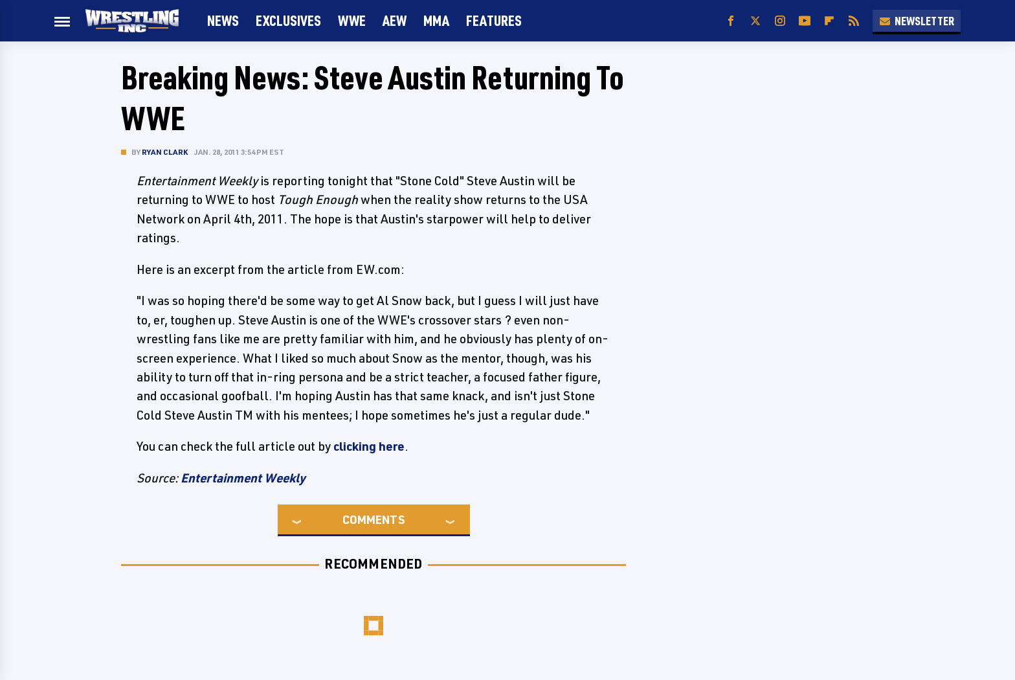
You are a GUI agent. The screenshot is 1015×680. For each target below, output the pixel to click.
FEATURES (494, 20)
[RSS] (854, 21)
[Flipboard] (829, 21)
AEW (395, 20)
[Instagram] (780, 21)
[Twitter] (755, 21)
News (223, 20)
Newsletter (916, 21)
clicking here (369, 446)
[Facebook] (731, 21)
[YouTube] (804, 21)
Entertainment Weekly (243, 478)
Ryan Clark (165, 152)
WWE (352, 20)
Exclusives (288, 20)
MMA (436, 20)
